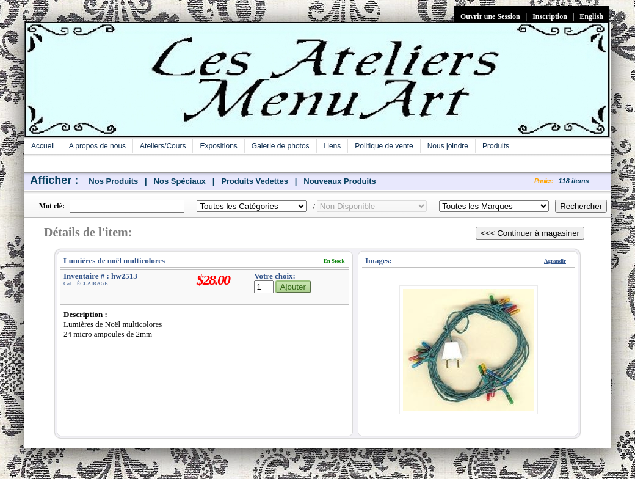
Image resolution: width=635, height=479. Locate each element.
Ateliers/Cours (163, 146)
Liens (332, 146)
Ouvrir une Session (490, 16)
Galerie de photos (281, 146)
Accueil (43, 146)
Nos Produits (113, 181)
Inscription (549, 16)
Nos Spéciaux (180, 181)
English (591, 16)
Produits (495, 146)
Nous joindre (447, 146)
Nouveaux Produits (339, 181)
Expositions (218, 146)
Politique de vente (384, 146)
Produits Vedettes (254, 181)
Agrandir (555, 261)
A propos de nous (97, 146)
